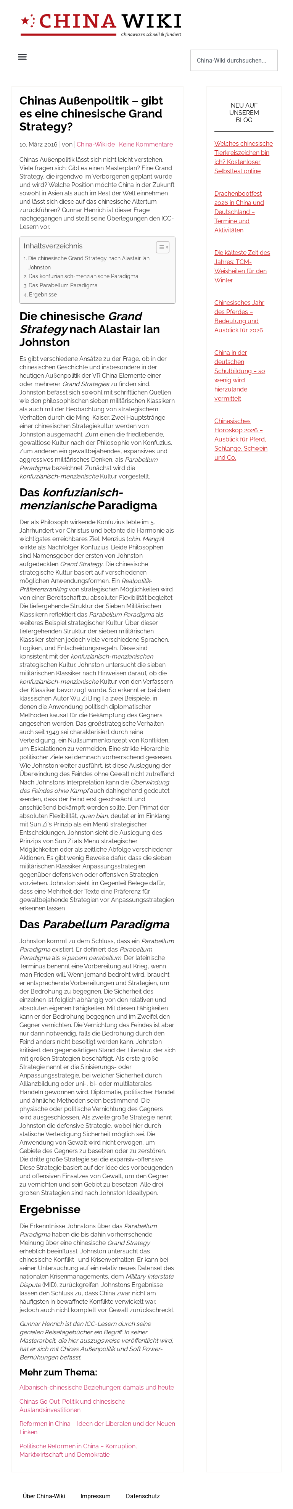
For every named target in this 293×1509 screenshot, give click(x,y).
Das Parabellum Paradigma (63, 285)
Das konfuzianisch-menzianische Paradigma (83, 276)
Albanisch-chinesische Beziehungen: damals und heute (96, 1387)
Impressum (95, 1496)
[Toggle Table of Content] (158, 247)
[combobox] (234, 60)
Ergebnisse (43, 294)
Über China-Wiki (44, 1496)
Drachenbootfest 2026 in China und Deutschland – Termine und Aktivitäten (239, 212)
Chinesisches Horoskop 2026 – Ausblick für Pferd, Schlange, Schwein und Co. (240, 439)
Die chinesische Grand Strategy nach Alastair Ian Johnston (89, 262)
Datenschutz (143, 1496)
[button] (22, 57)
